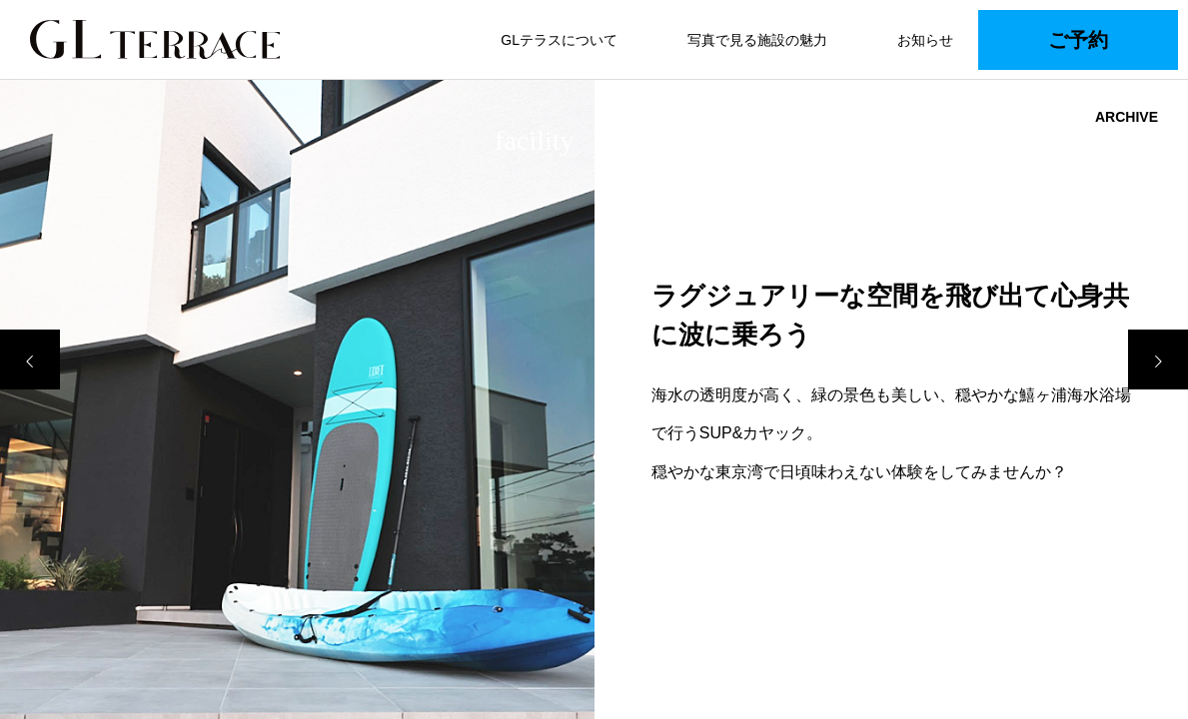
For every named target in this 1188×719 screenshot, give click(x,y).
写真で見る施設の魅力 (757, 40)
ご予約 (1078, 40)
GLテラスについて (559, 40)
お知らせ (925, 40)
